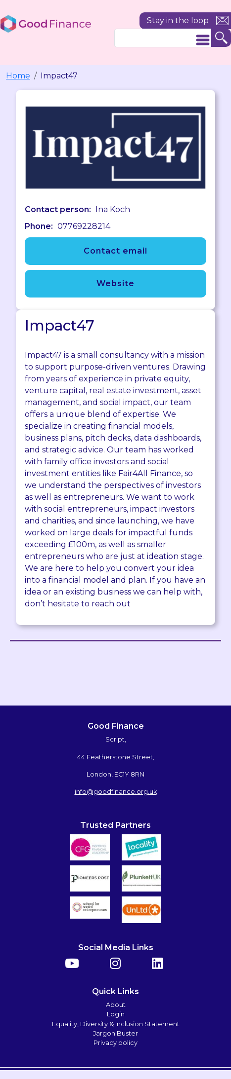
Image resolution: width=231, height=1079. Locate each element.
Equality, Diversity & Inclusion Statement (116, 1024)
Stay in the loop (178, 20)
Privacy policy (115, 1042)
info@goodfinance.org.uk (116, 791)
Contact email (115, 251)
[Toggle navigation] (202, 40)
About (116, 1004)
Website (115, 283)
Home (18, 75)
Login (116, 1014)
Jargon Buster (115, 1033)
